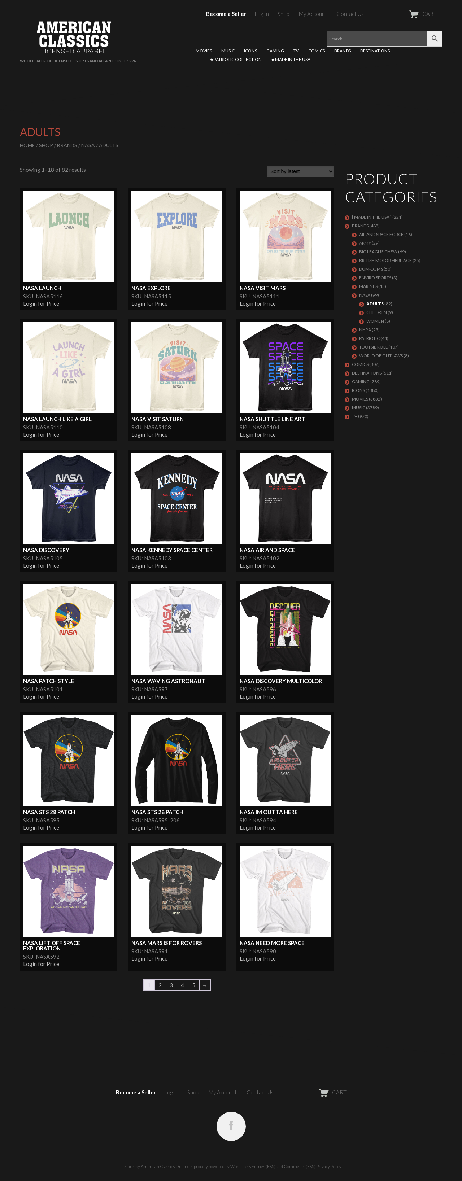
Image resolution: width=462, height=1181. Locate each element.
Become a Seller (226, 13)
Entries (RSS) (263, 1166)
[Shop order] (300, 171)
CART (405, 13)
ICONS (250, 50)
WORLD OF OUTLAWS (381, 355)
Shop (283, 13)
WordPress (240, 1166)
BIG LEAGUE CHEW (378, 251)
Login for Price (41, 303)
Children (376, 312)
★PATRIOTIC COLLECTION (236, 59)
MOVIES (204, 50)
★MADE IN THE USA (290, 59)
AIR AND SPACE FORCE (381, 234)
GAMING (275, 50)
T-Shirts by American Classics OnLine (155, 1166)
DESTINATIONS (375, 50)
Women (375, 321)
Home (27, 145)
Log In (262, 13)
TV (296, 50)
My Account (313, 13)
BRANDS (342, 50)
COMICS (316, 50)
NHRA (365, 329)
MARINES (368, 286)
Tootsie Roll (373, 347)
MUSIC (228, 50)
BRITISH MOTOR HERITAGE (385, 260)
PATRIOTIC (369, 338)
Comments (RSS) (299, 1166)
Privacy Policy (328, 1166)
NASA (88, 145)
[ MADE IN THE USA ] (372, 217)
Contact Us (350, 13)
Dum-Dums (371, 269)
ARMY (365, 243)
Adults (375, 303)
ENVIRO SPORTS (375, 277)
